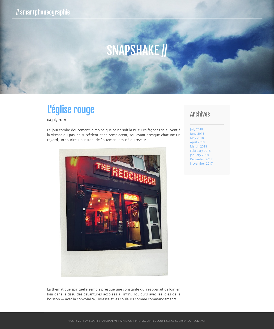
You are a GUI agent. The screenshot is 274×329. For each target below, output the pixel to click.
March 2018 (198, 146)
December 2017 (201, 159)
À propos (126, 321)
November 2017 (201, 163)
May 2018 (197, 138)
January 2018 (199, 155)
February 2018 (200, 151)
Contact (200, 321)
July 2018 (196, 129)
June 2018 (197, 133)
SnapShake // (137, 50)
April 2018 (197, 142)
